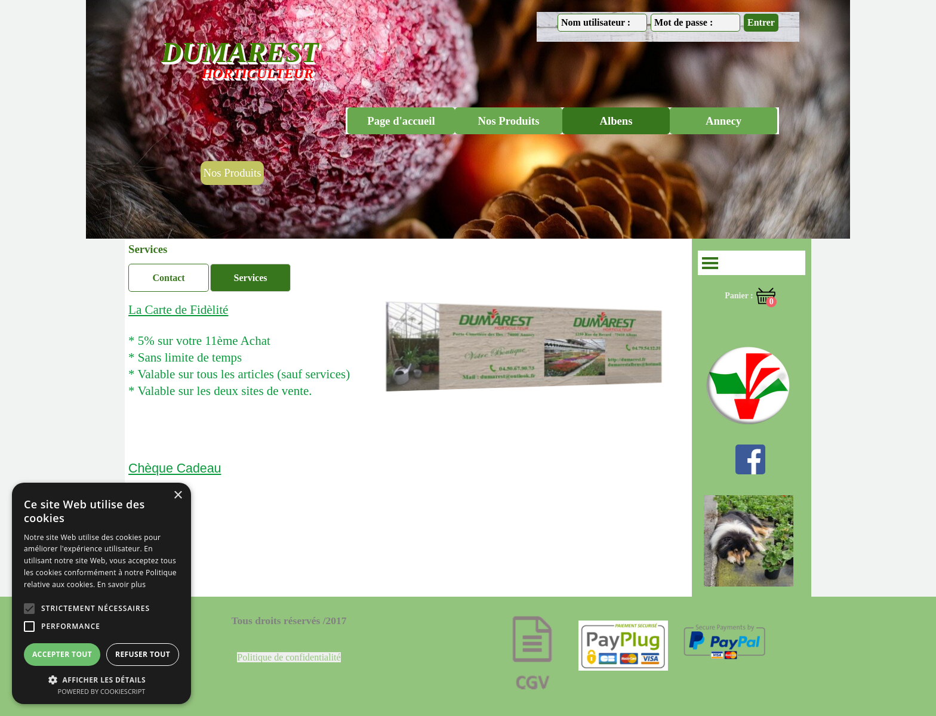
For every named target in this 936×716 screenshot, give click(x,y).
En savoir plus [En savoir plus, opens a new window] (121, 584)
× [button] (177, 495)
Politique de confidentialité (288, 657)
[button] (101, 679)
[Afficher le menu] (710, 263)
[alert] (101, 593)
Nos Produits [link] (232, 172)
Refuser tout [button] (142, 654)
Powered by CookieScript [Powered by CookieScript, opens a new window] (102, 691)
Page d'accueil (401, 121)
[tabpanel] (266, 357)
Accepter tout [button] (62, 654)
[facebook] (750, 459)
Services (250, 278)
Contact (168, 278)
